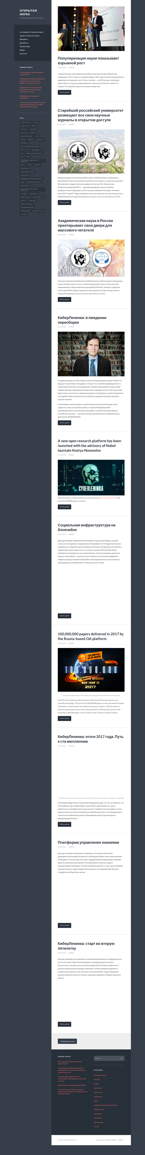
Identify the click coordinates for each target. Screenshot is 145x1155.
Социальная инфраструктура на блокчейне (89, 532)
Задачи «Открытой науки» (30, 36)
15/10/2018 (62, 459)
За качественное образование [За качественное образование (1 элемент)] (30, 146)
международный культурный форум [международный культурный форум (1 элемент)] (31, 178)
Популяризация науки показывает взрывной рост (91, 60)
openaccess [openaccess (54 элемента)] (24, 129)
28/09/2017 (62, 856)
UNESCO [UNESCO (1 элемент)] (31, 139)
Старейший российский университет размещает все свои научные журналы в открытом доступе (33, 81)
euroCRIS (97, 1089)
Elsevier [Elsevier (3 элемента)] (36, 122)
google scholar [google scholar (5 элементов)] (25, 126)
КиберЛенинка (99, 1119)
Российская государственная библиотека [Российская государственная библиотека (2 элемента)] (29, 160)
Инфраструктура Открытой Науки (106, 1115)
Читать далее (64, 92)
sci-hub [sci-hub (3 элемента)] (37, 136)
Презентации (25, 46)
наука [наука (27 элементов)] (22, 182)
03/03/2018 (62, 539)
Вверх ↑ (122, 1150)
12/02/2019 (62, 331)
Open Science (98, 1102)
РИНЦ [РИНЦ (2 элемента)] (28, 156)
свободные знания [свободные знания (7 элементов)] (37, 211)
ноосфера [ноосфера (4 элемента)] (24, 193)
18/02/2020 (62, 67)
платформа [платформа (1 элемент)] (31, 200)
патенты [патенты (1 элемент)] (23, 200)
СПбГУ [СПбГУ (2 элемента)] (23, 165)
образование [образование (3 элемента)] (33, 193)
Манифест (24, 39)
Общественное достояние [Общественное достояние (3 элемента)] (34, 153)
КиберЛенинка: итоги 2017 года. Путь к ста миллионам (88, 748)
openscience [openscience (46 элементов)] (24, 132)
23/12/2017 (62, 755)
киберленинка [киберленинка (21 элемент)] (25, 175)
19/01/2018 (62, 652)
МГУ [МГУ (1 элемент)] (27, 150)
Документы (24, 43)
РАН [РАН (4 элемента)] (22, 156)
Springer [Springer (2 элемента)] (23, 139)
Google (96, 1093)
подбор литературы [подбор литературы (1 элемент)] (27, 204)
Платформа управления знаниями (91, 851)
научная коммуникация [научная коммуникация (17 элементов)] (34, 182)
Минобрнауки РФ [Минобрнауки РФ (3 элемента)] (37, 150)
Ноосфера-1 (98, 1128)
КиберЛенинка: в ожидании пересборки (84, 324)
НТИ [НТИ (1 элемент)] (22, 153)
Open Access (98, 1098)
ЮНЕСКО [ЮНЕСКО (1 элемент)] (37, 165)
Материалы (98, 1123)
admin (71, 67)
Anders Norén (111, 1150)
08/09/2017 (62, 962)
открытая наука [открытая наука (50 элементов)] (25, 197)
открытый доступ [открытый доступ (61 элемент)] (38, 197)
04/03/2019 (62, 239)
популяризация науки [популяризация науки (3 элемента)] (27, 207)
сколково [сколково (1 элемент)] (23, 214)
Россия (96, 1136)
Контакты (23, 53)
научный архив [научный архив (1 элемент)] (25, 185)
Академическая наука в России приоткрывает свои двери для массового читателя (31, 90)
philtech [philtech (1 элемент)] (33, 132)
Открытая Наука (28, 12)
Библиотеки (98, 1106)
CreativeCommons (100, 1085)
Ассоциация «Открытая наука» (32, 32)
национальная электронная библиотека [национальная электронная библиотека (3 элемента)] (29, 189)
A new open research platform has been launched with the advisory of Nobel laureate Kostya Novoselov (33, 105)
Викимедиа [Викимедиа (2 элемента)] (24, 143)
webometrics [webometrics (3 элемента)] (40, 139)
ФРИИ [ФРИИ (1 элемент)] (29, 165)
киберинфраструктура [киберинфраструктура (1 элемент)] (27, 171)
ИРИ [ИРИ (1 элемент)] (22, 150)
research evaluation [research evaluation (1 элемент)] (26, 136)
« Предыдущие (67, 1051)
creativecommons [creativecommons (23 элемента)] (26, 122)
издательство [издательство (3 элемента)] (25, 168)
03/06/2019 (62, 129)
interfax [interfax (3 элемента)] (34, 126)
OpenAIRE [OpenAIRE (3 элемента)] (33, 129)
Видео (22, 50)
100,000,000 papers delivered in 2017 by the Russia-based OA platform (86, 643)
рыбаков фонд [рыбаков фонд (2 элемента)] (25, 211)
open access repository (108, 502)
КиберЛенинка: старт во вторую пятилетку (88, 955)
